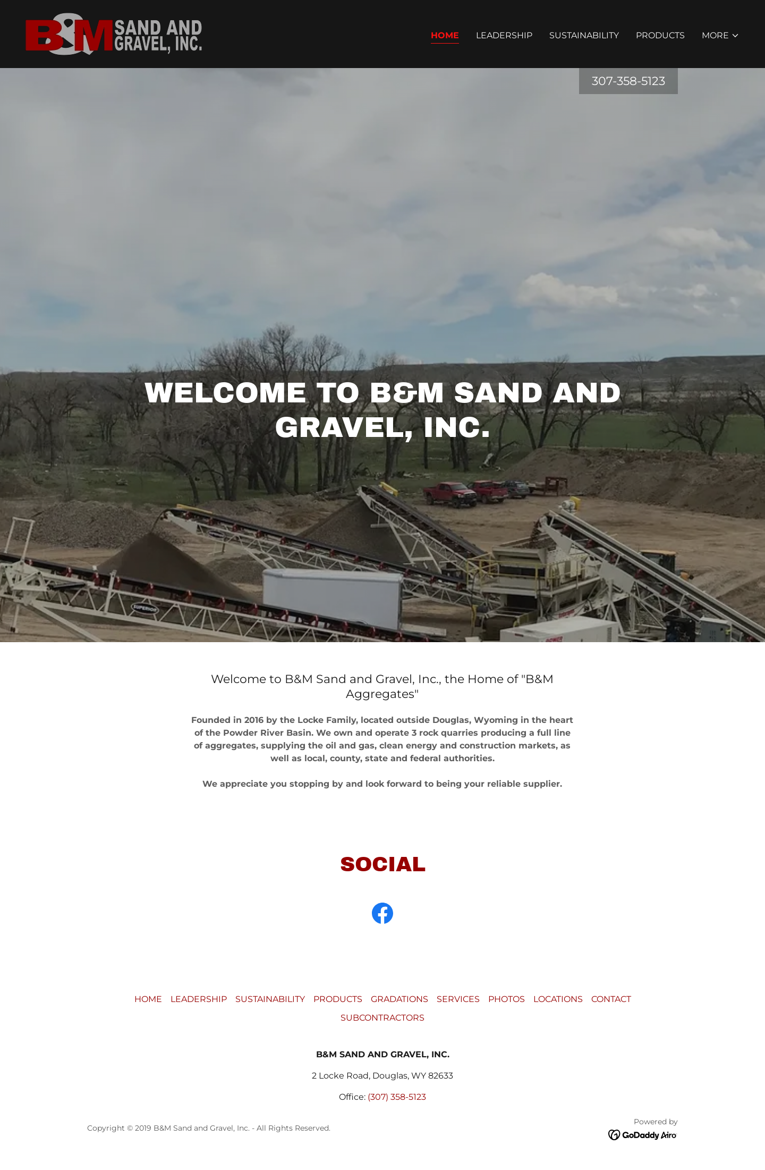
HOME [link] (445, 35)
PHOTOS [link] (506, 999)
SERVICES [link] (458, 999)
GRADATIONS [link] (399, 999)
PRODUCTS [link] (660, 35)
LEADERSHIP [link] (504, 35)
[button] (721, 35)
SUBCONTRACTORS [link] (382, 1018)
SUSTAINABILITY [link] (584, 35)
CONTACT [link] (611, 999)
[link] (114, 33)
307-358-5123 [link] (628, 81)
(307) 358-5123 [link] (397, 1097)
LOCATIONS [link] (558, 999)
